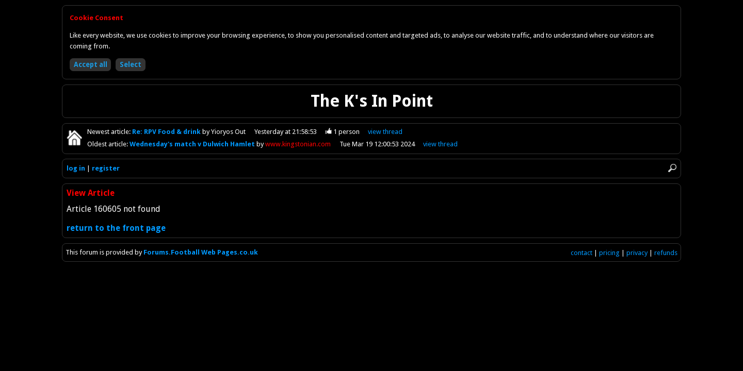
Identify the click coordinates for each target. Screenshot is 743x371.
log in (76, 168)
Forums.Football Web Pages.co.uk (200, 252)
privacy (637, 253)
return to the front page (116, 228)
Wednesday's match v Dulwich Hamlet (193, 144)
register (106, 168)
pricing (609, 253)
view (385, 132)
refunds (665, 253)
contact (581, 253)
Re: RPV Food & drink (167, 132)
